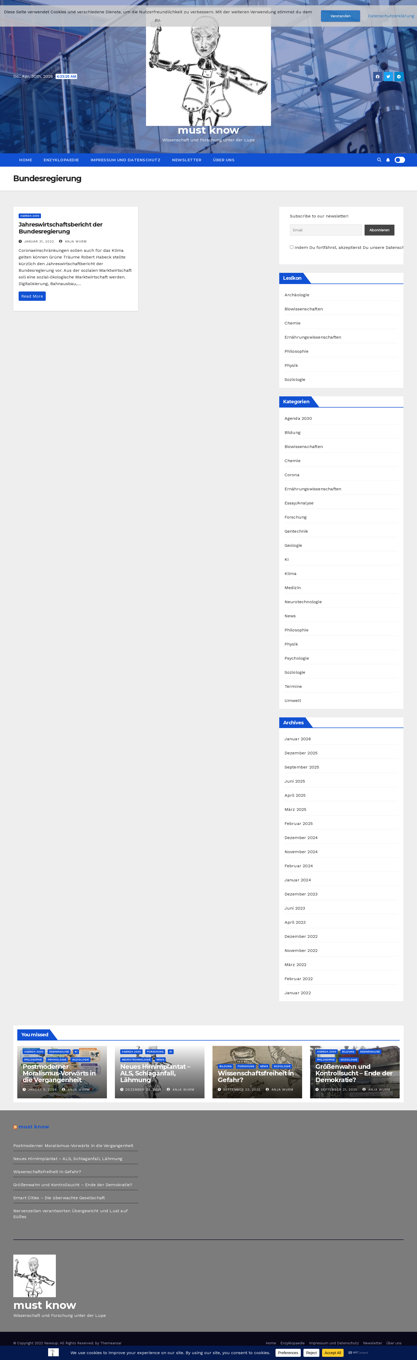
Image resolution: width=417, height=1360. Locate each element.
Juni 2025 (295, 781)
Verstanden (341, 16)
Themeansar (111, 1343)
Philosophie (296, 351)
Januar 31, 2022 (39, 241)
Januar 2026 (298, 738)
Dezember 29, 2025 (144, 1089)
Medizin (293, 587)
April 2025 (295, 795)
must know (208, 130)
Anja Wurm (73, 241)
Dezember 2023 (301, 894)
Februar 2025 (299, 823)
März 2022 (296, 964)
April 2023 (295, 922)
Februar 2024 (299, 865)
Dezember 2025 (301, 752)
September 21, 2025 (339, 1089)
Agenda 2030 (29, 215)
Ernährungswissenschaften (313, 337)
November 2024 (301, 851)
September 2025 (302, 767)
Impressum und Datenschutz (126, 160)
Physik (291, 365)
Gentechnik (296, 531)
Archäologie (297, 294)
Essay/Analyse (299, 503)
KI (287, 559)
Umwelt (293, 700)
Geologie (293, 545)
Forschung (296, 517)
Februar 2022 (299, 978)
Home (25, 160)
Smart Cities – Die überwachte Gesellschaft (59, 1197)
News (290, 615)
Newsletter (186, 160)
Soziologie (295, 379)
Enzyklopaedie (61, 160)
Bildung (293, 432)
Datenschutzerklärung (391, 15)
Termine (293, 686)
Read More (32, 296)
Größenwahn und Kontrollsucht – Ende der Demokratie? (354, 1073)
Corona (292, 474)
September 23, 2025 (242, 1089)
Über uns (224, 160)
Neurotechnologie (303, 601)
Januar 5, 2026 (42, 1089)
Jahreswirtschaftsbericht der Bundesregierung (60, 228)
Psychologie (297, 658)
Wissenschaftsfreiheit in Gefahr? (256, 1076)
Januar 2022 (298, 992)
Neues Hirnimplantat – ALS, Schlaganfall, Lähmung (155, 1073)
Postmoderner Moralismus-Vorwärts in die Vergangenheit (59, 1073)
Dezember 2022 (301, 936)
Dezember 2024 (301, 837)
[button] (379, 159)
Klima (291, 573)
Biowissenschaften (304, 308)
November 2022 (301, 950)
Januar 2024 (298, 879)
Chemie (293, 323)
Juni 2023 (295, 908)
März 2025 (296, 809)
